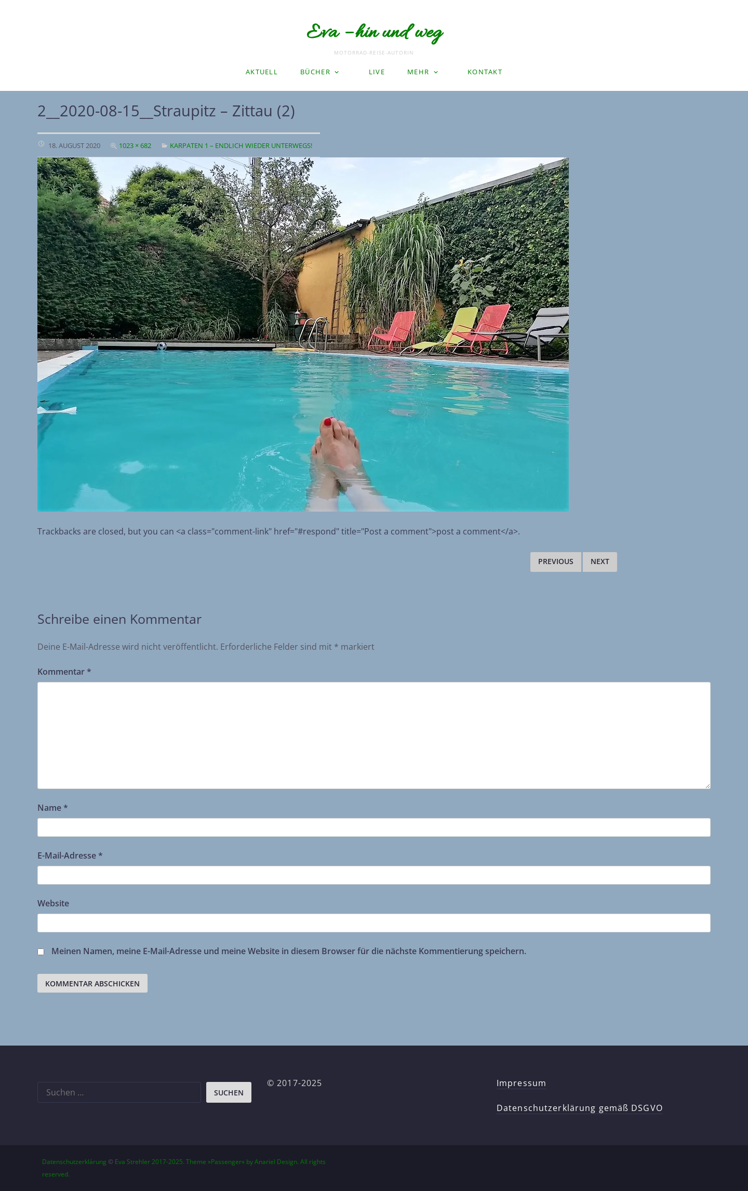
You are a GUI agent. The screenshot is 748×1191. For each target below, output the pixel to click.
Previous (555, 561)
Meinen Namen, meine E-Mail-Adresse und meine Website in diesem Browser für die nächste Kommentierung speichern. (288, 951)
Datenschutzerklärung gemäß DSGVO (580, 1108)
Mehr (418, 71)
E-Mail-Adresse (70, 855)
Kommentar (64, 671)
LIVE (377, 71)
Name (52, 807)
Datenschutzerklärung (74, 1161)
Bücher (315, 71)
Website (53, 903)
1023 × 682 (135, 145)
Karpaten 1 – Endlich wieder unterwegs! (241, 145)
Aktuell (262, 71)
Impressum (521, 1083)
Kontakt (485, 71)
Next (600, 561)
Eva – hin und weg (374, 33)
